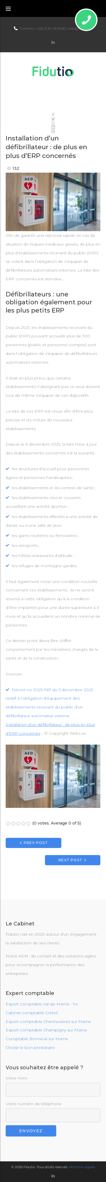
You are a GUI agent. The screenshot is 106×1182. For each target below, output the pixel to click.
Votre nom (53, 1086)
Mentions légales (82, 1167)
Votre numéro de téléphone (53, 1111)
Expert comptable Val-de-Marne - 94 (42, 1004)
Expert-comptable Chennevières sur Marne (48, 1021)
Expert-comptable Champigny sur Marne (46, 1030)
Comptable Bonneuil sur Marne (37, 1038)
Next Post (70, 860)
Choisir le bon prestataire (30, 1047)
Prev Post (36, 843)
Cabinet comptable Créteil (32, 1012)
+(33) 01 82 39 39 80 (51, 28)
